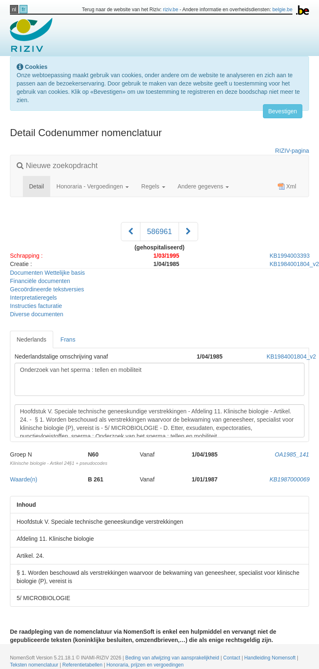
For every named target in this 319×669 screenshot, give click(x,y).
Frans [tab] (68, 339)
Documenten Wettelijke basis (47, 272)
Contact (232, 658)
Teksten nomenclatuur (35, 665)
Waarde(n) (23, 479)
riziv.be (170, 9)
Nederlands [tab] (32, 339)
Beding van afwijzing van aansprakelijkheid (173, 658)
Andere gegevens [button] (203, 186)
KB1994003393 (290, 255)
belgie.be (282, 9)
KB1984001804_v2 (291, 356)
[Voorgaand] (130, 231)
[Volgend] (188, 231)
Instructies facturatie (36, 306)
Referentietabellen (83, 665)
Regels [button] (153, 186)
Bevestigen (282, 111)
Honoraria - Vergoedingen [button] (92, 186)
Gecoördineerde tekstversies (47, 289)
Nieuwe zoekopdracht (57, 165)
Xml (287, 186)
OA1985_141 (292, 454)
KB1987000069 (290, 479)
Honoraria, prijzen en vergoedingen (145, 665)
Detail (39, 186)
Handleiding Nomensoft (270, 658)
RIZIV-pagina (292, 150)
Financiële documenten (40, 281)
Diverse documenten (36, 314)
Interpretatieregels (33, 297)
